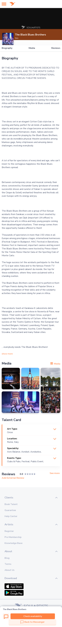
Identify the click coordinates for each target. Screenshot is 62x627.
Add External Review (13, 478)
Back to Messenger (32, 622)
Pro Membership (13, 537)
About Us (9, 570)
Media (32, 48)
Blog (7, 558)
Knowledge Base (13, 543)
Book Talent (11, 504)
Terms (8, 564)
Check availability (32, 616)
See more (55, 473)
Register (9, 531)
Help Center (11, 516)
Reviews (55, 48)
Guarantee (10, 510)
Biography (7, 48)
